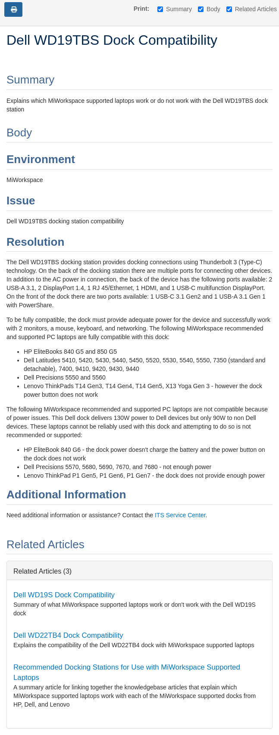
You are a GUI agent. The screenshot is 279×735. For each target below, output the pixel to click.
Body (209, 9)
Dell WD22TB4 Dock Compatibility (68, 635)
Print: (142, 8)
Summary (174, 9)
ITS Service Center (180, 515)
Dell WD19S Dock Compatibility (64, 595)
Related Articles (251, 9)
